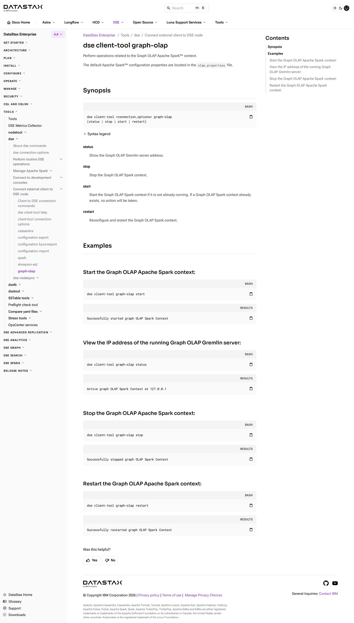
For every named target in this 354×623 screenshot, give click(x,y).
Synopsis (97, 90)
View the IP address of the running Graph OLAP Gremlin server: (162, 343)
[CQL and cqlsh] (33, 104)
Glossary (12, 601)
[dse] (36, 139)
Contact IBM (328, 594)
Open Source (145, 22)
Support (12, 608)
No (110, 560)
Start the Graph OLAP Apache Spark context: (139, 272)
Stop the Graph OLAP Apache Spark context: (139, 413)
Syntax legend (99, 134)
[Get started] (33, 43)
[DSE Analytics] (33, 340)
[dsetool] (36, 291)
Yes (91, 560)
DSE (118, 22)
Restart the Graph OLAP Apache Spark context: (142, 484)
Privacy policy (148, 595)
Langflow (74, 22)
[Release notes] (33, 371)
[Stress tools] (36, 318)
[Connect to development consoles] (38, 180)
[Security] (33, 96)
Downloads (14, 615)
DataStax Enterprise (99, 35)
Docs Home (18, 22)
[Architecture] (33, 50)
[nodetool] (36, 132)
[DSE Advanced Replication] (33, 332)
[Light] (335, 8)
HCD (99, 22)
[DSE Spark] (33, 363)
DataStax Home (17, 594)
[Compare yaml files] (36, 311)
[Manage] (33, 89)
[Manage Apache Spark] (38, 171)
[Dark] (340, 8)
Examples (97, 245)
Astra (49, 22)
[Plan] (33, 58)
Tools (222, 22)
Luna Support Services (187, 22)
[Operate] (33, 81)
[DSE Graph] (33, 348)
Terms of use (171, 595)
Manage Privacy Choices (203, 595)
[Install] (33, 66)
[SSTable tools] (36, 298)
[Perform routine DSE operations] (38, 162)
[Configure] (33, 73)
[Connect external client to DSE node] (38, 192)
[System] (346, 8)
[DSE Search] (33, 355)
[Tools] (33, 112)
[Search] (187, 8)
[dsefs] (36, 285)
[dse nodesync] (38, 278)
